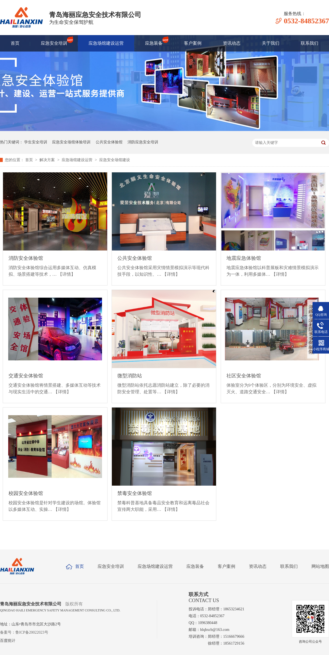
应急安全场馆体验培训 (71, 142)
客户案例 (193, 43)
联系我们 (309, 43)
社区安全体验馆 (243, 375)
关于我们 (270, 43)
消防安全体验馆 (25, 258)
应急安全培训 (54, 40)
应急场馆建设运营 (106, 43)
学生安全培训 (35, 142)
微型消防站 (129, 375)
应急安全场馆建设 (114, 160)
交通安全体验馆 (25, 375)
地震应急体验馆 (243, 258)
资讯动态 (231, 43)
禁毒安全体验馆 (134, 493)
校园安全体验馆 (25, 493)
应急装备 (154, 40)
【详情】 (66, 274)
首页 (15, 43)
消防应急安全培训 (142, 142)
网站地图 (320, 566)
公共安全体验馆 (109, 142)
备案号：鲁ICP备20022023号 (24, 632)
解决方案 (47, 160)
